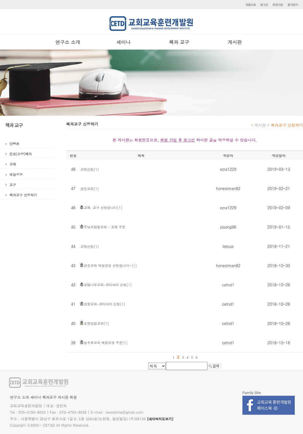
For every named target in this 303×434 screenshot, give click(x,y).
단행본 (14, 143)
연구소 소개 (67, 42)
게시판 (235, 42)
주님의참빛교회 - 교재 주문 (104, 226)
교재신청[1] (89, 169)
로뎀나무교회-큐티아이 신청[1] (108, 284)
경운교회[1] (89, 188)
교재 (12, 164)
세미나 (124, 42)
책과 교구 (179, 42)
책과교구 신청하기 (23, 194)
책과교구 (49, 397)
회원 (73, 397)
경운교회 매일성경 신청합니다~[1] (110, 265)
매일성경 (16, 174)
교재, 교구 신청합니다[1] (103, 207)
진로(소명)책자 (20, 153)
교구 (12, 184)
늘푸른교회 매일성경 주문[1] (106, 342)
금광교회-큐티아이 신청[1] (104, 304)
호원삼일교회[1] (96, 323)
